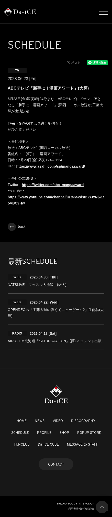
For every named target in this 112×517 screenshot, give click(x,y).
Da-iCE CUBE (48, 444)
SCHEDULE (20, 432)
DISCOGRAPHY (83, 421)
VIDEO (58, 421)
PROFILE (44, 432)
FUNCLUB (22, 444)
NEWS (39, 421)
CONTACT (56, 464)
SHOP (64, 432)
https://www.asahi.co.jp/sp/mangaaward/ (50, 166)
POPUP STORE (89, 432)
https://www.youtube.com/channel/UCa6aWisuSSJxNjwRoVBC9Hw (56, 200)
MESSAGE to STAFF (82, 444)
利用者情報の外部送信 (81, 508)
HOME (22, 421)
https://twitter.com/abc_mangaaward (53, 185)
